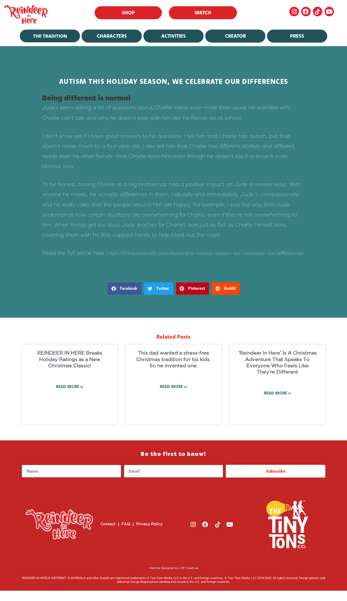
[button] (124, 298)
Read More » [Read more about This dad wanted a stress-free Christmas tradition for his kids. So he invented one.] (173, 397)
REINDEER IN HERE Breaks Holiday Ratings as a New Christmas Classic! (69, 369)
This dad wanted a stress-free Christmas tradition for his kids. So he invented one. (173, 369)
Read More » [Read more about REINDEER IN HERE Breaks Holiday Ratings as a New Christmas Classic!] (69, 397)
